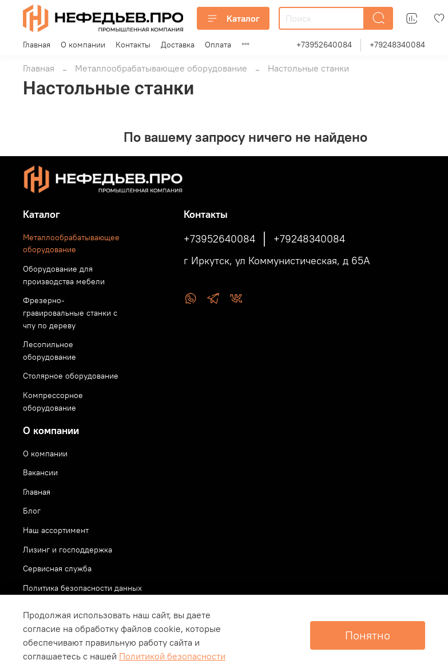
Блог (32, 511)
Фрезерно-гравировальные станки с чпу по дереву (70, 312)
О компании (83, 44)
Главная (36, 44)
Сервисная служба (57, 568)
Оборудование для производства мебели (64, 275)
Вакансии (40, 472)
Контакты (133, 44)
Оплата (218, 44)
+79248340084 (397, 44)
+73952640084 (324, 44)
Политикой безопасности (172, 656)
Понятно (367, 635)
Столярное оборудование (70, 376)
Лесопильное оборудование (49, 350)
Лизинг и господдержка (67, 549)
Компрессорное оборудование (53, 401)
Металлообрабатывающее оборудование (161, 68)
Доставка (178, 44)
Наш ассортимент (56, 530)
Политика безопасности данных (82, 588)
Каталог (233, 18)
